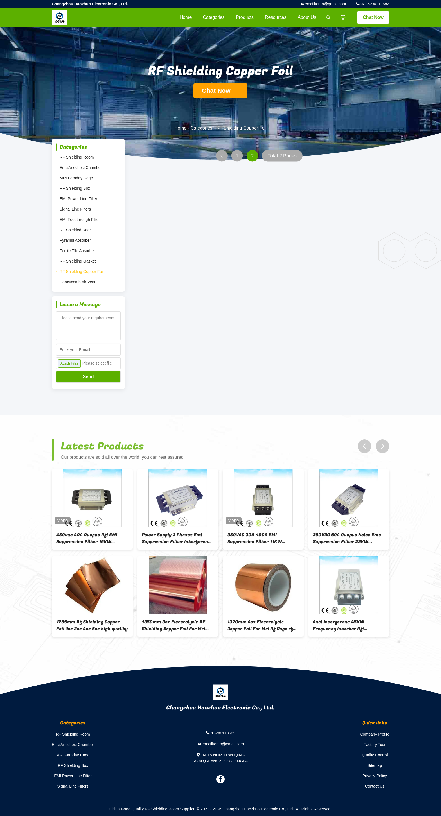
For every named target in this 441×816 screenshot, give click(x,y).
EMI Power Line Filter (78, 198)
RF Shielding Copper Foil (82, 271)
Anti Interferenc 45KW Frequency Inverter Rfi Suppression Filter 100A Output (348, 625)
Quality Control (375, 755)
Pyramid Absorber (75, 240)
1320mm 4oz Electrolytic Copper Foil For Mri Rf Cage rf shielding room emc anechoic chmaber (260, 625)
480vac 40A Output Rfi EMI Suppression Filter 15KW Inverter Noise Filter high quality (86, 538)
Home (186, 17)
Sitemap (375, 765)
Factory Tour (375, 744)
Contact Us (374, 786)
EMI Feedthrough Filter (80, 219)
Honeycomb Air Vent (77, 282)
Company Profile (375, 734)
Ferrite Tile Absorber (77, 250)
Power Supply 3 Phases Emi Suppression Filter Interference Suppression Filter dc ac (177, 538)
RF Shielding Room (77, 157)
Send (88, 376)
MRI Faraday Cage (76, 178)
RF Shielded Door (75, 230)
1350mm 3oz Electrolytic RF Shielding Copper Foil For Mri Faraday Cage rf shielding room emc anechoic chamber (177, 625)
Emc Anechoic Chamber (81, 167)
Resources (275, 17)
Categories (213, 17)
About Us (307, 17)
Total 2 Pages (282, 156)
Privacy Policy (375, 776)
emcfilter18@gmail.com (325, 4)
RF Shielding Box (75, 188)
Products (245, 17)
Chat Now (373, 17)
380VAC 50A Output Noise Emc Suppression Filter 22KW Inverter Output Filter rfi (347, 538)
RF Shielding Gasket (78, 261)
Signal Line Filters (75, 209)
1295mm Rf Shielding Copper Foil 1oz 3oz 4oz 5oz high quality (92, 625)
